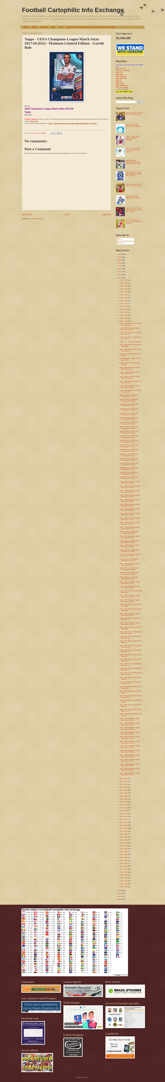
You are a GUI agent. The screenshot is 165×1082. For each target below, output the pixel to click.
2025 (119, 254)
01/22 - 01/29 (124, 878)
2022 (119, 263)
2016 (119, 890)
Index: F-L (119, 72)
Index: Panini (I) (121, 76)
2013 (119, 899)
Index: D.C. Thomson (123, 70)
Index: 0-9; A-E (120, 68)
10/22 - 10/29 (124, 309)
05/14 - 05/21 (124, 831)
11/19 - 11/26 (124, 297)
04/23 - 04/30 (124, 840)
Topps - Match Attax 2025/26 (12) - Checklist (133, 125)
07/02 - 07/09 (124, 810)
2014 (119, 896)
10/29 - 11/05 (124, 306)
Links (61, 27)
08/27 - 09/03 (124, 787)
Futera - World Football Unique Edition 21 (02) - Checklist (133, 150)
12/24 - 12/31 (124, 283)
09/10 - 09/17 (124, 781)
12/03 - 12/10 (124, 291)
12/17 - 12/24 (124, 286)
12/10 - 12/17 (124, 289)
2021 (119, 266)
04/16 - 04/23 (124, 843)
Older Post (106, 214)
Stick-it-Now (34, 121)
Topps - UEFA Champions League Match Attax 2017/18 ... (129, 386)
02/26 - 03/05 (124, 863)
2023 (119, 260)
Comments (121, 243)
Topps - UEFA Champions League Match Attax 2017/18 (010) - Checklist (72, 123)
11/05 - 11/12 (124, 303)
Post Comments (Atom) (37, 218)
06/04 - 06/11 (124, 822)
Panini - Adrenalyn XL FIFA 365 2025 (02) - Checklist (134, 185)
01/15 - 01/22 (124, 881)
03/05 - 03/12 (124, 860)
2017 (119, 277)
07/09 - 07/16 (124, 808)
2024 (119, 257)
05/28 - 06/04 (124, 825)
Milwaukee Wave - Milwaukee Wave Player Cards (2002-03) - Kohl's (133, 162)
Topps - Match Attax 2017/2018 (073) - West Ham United (131, 632)
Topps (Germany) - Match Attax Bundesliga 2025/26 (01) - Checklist (134, 174)
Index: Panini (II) (121, 78)
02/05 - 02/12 (124, 872)
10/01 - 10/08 (124, 318)
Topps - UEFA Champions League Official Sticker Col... (129, 328)
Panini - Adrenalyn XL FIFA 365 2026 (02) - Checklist (134, 113)
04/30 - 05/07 (124, 837)
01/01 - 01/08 (124, 886)
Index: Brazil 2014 (121, 85)
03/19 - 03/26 (124, 854)
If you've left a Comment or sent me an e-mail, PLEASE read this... (91, 27)
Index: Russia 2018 (122, 87)
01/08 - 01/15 (124, 884)
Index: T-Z (119, 82)
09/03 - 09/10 (124, 784)
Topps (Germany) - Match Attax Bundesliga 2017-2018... (128, 395)
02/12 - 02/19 (124, 869)
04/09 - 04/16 (124, 845)
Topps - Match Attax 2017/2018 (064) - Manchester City (131, 673)
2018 (119, 274)
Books (34, 27)
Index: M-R (119, 74)
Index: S (118, 80)
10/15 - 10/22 (124, 312)
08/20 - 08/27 (124, 790)
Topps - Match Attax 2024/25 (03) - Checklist (133, 197)
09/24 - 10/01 (124, 321)
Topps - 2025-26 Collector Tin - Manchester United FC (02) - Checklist (134, 209)
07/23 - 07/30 (124, 802)
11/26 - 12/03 (124, 294)
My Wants (44, 27)
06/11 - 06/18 (124, 819)
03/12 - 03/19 (124, 857)
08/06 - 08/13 (124, 796)
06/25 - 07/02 (124, 813)
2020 (119, 269)
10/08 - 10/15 (124, 315)
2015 (119, 893)
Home (26, 27)
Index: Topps (120, 84)
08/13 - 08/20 (124, 793)
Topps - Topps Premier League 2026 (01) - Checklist (133, 138)
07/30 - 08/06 (124, 799)
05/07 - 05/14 (124, 834)
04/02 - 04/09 (124, 848)
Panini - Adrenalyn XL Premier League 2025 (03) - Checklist (134, 221)
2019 (119, 272)
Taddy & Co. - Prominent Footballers (130, 341)
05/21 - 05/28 (124, 828)
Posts (119, 239)
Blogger (86, 1077)
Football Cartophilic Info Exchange (73, 10)
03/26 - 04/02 (124, 851)
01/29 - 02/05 (124, 875)
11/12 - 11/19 (124, 300)
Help (53, 27)
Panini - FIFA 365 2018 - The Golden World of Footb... (130, 324)
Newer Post (27, 214)
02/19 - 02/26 (124, 866)
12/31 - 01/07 (124, 280)
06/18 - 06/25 (124, 816)
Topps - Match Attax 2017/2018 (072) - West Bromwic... (131, 637)
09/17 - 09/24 (124, 778)
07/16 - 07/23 (124, 805)
